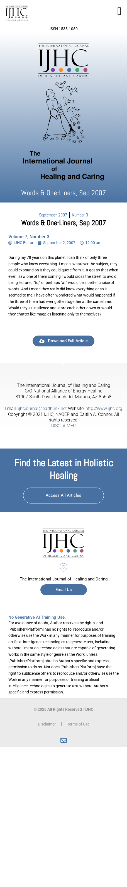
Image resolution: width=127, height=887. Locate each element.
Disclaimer (47, 724)
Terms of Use (78, 724)
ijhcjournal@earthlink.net (42, 408)
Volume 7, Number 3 (28, 236)
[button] (119, 11)
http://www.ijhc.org (104, 408)
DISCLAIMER (63, 425)
